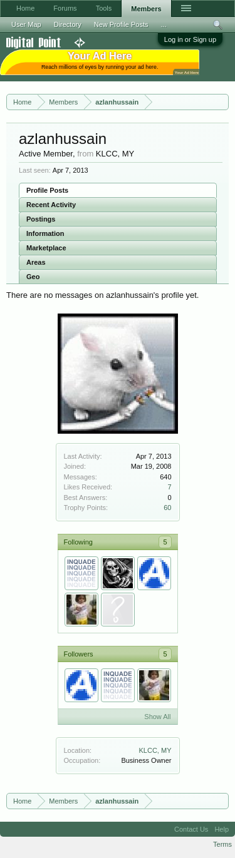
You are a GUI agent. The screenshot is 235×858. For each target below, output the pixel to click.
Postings (40, 219)
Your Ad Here (187, 72)
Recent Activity (51, 204)
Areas (36, 262)
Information (45, 233)
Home (25, 8)
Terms (222, 844)
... (164, 24)
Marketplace (46, 248)
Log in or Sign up (190, 39)
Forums (64, 8)
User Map (26, 24)
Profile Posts (47, 190)
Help (221, 829)
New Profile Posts (121, 24)
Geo (32, 276)
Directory (67, 24)
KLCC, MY (155, 750)
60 (167, 507)
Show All (157, 716)
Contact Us (191, 829)
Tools (104, 8)
